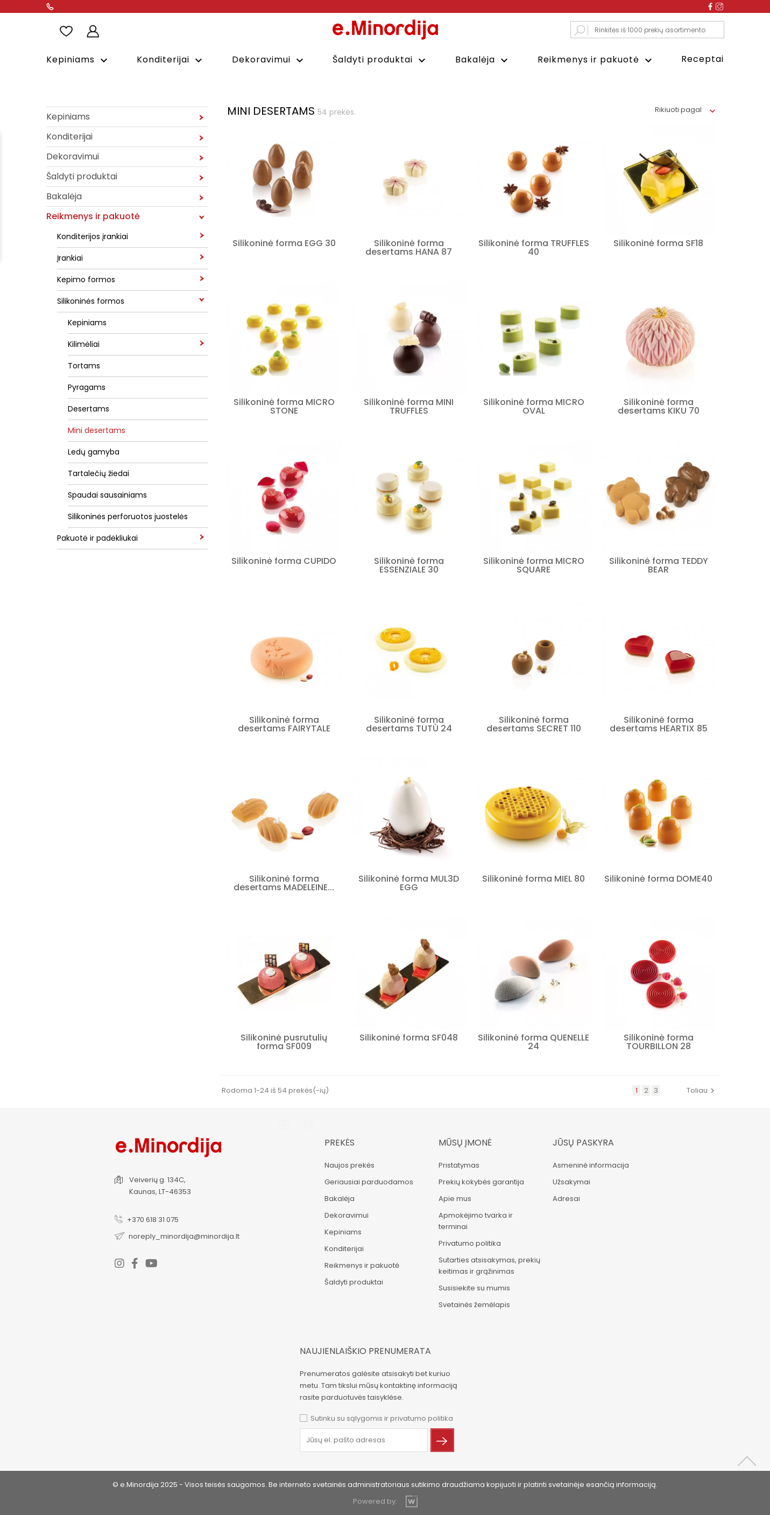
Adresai (565, 1197)
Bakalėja (483, 60)
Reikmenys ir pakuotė (596, 60)
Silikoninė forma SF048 (408, 1036)
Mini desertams (96, 429)
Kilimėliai (84, 343)
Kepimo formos (86, 278)
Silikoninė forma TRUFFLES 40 (533, 246)
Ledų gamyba (93, 450)
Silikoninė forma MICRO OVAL (533, 405)
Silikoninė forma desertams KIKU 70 (659, 405)
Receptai (702, 59)
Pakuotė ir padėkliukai (97, 537)
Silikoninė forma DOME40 (658, 877)
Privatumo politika (468, 1242)
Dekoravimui (269, 60)
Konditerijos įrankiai (92, 235)
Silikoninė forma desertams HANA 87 (408, 246)
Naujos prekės (349, 1164)
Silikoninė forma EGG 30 (284, 242)
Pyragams (86, 386)
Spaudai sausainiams (107, 493)
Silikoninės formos (90, 300)
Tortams (84, 364)
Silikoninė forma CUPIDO (283, 560)
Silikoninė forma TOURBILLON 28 (659, 1040)
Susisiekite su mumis (473, 1287)
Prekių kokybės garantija (480, 1181)
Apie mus (453, 1197)
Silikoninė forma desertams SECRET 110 (533, 723)
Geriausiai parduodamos (368, 1181)
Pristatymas (457, 1164)
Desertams (88, 407)
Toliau (702, 1089)
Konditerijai (171, 60)
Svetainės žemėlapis (473, 1303)
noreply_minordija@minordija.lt (184, 1235)
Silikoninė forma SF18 (658, 242)
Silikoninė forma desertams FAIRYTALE (284, 723)
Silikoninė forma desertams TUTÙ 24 (409, 723)
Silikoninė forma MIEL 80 (533, 877)
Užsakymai (570, 1181)
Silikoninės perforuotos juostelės (128, 515)
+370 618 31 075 (153, 1218)
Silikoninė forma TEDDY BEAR (658, 564)
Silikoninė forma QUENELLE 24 (533, 1040)
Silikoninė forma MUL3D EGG (408, 881)
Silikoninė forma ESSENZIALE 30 (409, 564)
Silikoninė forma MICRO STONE (284, 405)
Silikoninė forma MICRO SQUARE (533, 564)
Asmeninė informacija (590, 1164)
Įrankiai (70, 257)
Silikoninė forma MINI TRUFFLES (409, 405)
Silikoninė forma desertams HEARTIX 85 (659, 723)
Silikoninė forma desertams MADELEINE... (284, 881)
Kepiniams (78, 60)
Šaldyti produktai (380, 60)
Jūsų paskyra (582, 1141)
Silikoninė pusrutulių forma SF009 (284, 1040)
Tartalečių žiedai (98, 472)
